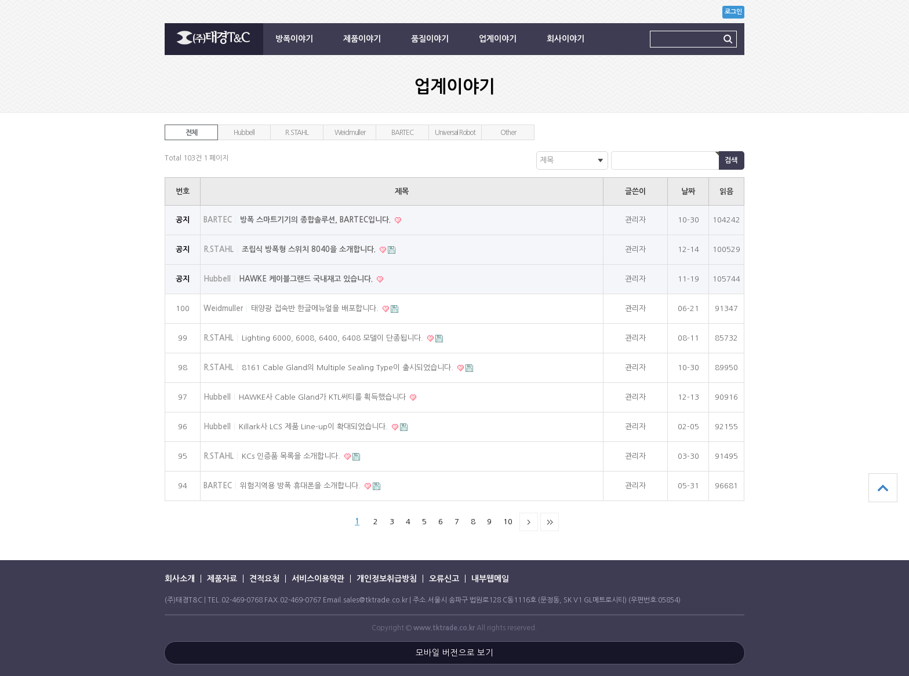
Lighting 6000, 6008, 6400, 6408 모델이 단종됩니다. (334, 338)
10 (507, 521)
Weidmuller (349, 132)
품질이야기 (430, 39)
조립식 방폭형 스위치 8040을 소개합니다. (310, 249)
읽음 (726, 191)
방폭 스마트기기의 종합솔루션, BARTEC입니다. (316, 220)
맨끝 (549, 522)
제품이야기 (362, 39)
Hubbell (244, 132)
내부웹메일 (490, 579)
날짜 (688, 191)
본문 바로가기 (0, 0)
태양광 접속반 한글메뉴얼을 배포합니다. (316, 308)
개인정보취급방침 (387, 579)
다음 (528, 522)
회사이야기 (565, 39)
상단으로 (882, 487)
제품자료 (222, 579)
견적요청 (264, 579)
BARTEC (402, 132)
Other (508, 132)
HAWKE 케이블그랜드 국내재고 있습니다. (307, 279)
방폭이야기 (294, 39)
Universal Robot (455, 132)
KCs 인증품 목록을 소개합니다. (292, 456)
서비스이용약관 (318, 579)
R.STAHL (296, 132)
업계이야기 (498, 39)
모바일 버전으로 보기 (454, 653)
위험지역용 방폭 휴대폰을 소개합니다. (301, 485)
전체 (191, 132)
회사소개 (180, 579)
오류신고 (444, 579)
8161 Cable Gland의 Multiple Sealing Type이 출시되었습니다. (349, 367)
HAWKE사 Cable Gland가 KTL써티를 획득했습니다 (323, 397)
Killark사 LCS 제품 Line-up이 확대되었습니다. (314, 426)
